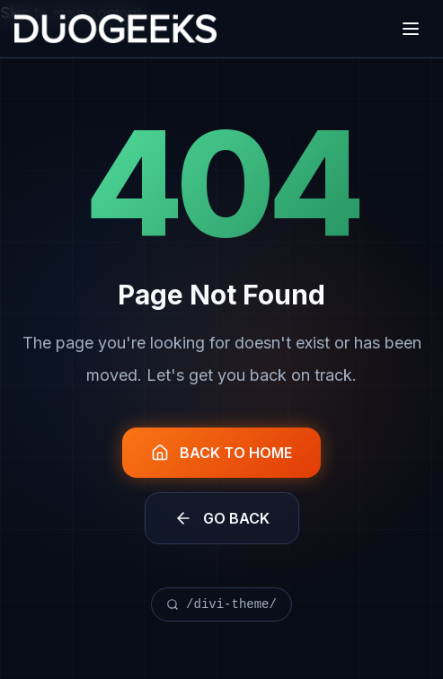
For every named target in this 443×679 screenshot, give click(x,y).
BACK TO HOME (221, 453)
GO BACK (222, 518)
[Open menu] (411, 29)
